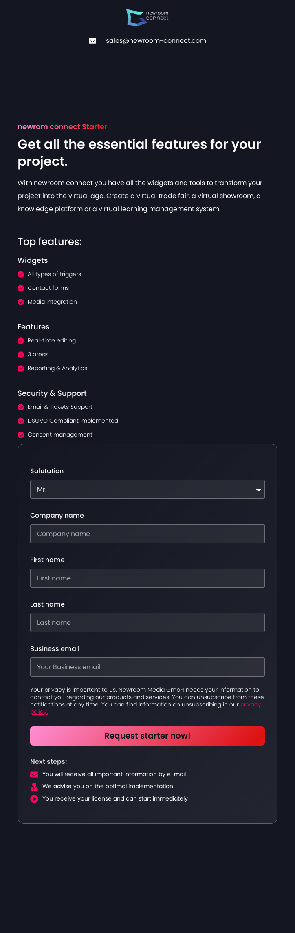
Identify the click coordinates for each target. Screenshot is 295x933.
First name (47, 560)
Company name (57, 515)
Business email (54, 649)
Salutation (47, 471)
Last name (47, 604)
